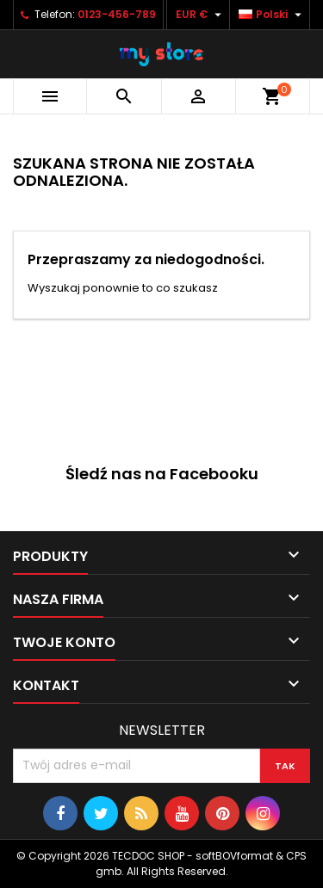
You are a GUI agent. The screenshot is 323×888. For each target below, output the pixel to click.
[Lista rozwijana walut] (201, 14)
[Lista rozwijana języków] (272, 14)
